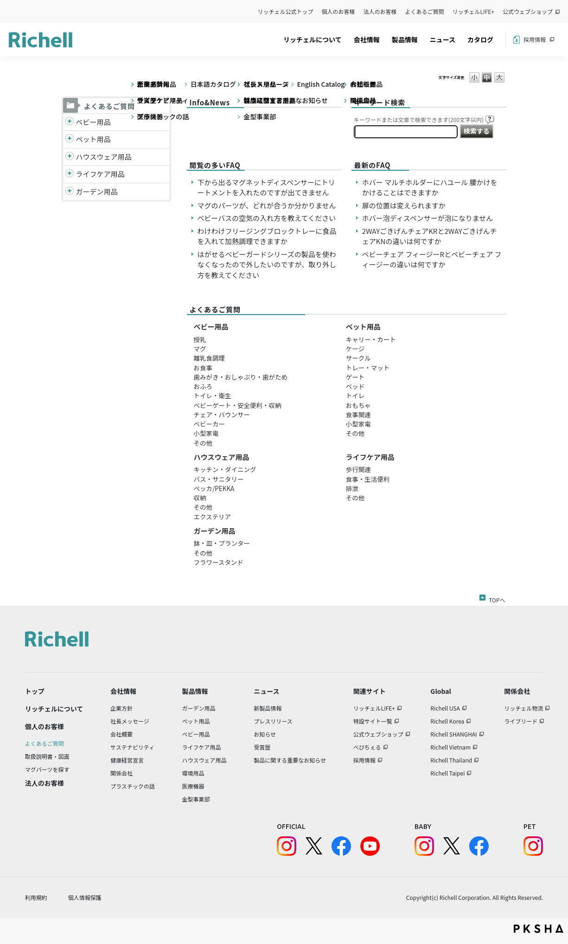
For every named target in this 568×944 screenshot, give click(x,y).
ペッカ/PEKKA (214, 488)
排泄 (352, 488)
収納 (200, 497)
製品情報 (405, 39)
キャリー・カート (371, 339)
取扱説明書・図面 (47, 756)
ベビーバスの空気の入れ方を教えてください (267, 218)
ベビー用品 (93, 122)
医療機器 (193, 786)
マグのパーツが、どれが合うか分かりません (270, 205)
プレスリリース (273, 721)
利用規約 (36, 897)
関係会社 (121, 773)
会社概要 (121, 734)
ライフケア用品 (100, 174)
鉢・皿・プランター (222, 543)
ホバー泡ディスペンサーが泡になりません (427, 218)
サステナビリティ (132, 747)
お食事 (203, 367)
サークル (358, 357)
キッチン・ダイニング (225, 469)
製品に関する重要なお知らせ (290, 760)
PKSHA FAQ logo (538, 929)
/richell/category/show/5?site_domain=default (69, 122)
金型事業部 (196, 799)
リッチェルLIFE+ (473, 11)
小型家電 (206, 433)
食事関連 (358, 414)
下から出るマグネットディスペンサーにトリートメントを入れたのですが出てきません (266, 187)
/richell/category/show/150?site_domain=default (69, 192)
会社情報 (367, 39)
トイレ (355, 395)
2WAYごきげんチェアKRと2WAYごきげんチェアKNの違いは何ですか (429, 236)
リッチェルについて (312, 39)
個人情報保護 (85, 897)
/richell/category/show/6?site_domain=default (69, 174)
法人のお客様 (380, 11)
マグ (200, 348)
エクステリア (212, 516)
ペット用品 (93, 139)
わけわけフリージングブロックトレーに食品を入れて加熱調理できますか (267, 236)
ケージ (355, 348)
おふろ (203, 386)
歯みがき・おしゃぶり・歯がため (241, 376)
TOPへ (497, 598)
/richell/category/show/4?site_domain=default (69, 139)
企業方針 (121, 708)
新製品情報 (267, 708)
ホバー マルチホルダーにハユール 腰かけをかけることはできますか (430, 187)
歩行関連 (358, 469)
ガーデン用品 (97, 191)
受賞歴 (262, 747)
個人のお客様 (338, 11)
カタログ (480, 39)
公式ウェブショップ (528, 11)
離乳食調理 (209, 357)
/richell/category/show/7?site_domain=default (69, 157)
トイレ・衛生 (212, 395)
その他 (203, 442)
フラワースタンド (218, 562)
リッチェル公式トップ (285, 11)
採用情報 (534, 39)
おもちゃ (358, 405)
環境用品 (193, 773)
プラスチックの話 (132, 786)
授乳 (200, 339)
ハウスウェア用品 (104, 157)
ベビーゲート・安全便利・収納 (237, 405)
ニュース (442, 39)
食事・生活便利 (368, 479)
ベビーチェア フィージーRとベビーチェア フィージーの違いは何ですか (432, 259)
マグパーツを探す (47, 769)
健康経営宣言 (127, 760)
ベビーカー (209, 423)
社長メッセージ (129, 721)
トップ (35, 691)
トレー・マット (368, 367)
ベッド (355, 386)
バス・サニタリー (219, 479)
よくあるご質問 (424, 11)
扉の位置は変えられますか (404, 205)
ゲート (355, 376)
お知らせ (265, 734)
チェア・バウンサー (222, 414)
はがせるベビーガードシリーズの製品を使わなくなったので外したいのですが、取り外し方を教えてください (267, 264)
